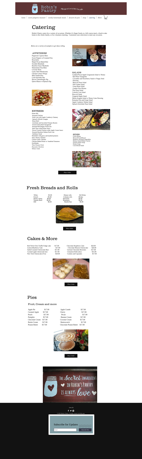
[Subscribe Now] (85, 429)
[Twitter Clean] (71, 411)
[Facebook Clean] (68, 411)
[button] (106, 17)
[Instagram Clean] (73, 411)
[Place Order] (67, 172)
